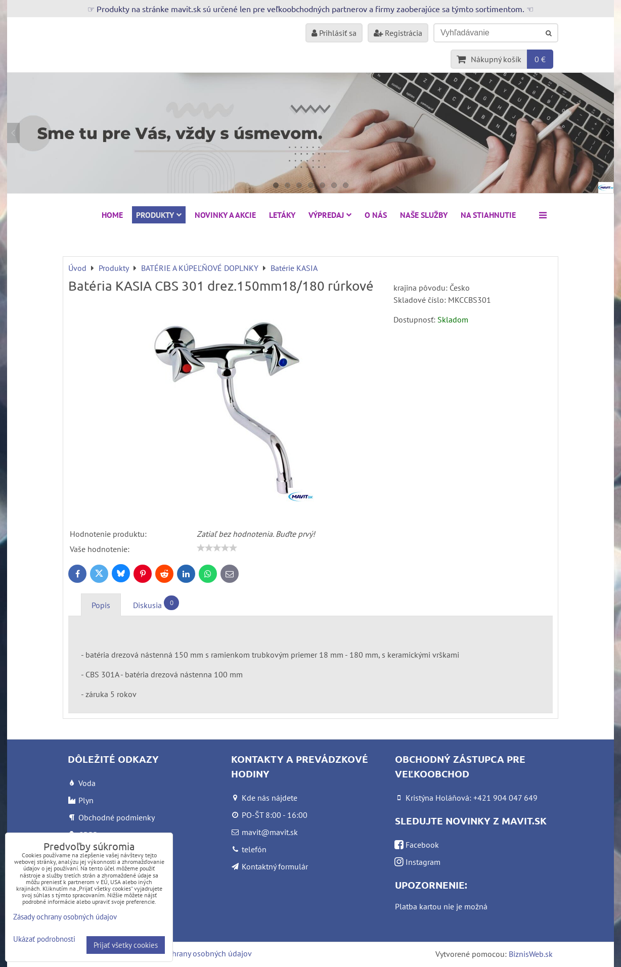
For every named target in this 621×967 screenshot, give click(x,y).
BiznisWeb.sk (531, 954)
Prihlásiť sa (334, 33)
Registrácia (398, 33)
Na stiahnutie (488, 215)
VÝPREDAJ (329, 215)
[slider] (217, 548)
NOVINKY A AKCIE (225, 215)
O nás (376, 215)
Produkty (159, 215)
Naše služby (424, 215)
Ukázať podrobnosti (44, 939)
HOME (112, 215)
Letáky (282, 215)
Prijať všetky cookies (126, 945)
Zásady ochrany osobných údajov (195, 953)
